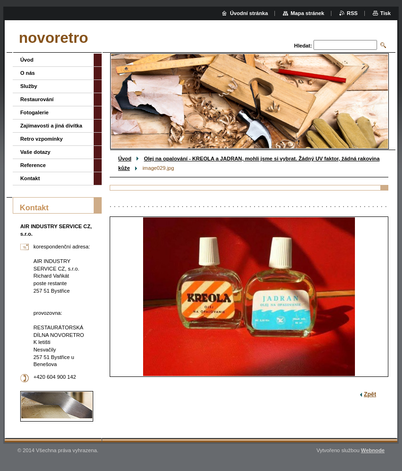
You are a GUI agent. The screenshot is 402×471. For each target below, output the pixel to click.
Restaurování (37, 99)
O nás (27, 73)
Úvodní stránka (249, 13)
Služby (28, 86)
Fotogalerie (34, 112)
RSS (352, 13)
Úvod (124, 158)
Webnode (373, 450)
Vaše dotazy (35, 152)
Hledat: (303, 45)
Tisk (385, 13)
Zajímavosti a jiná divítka (51, 125)
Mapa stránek (307, 13)
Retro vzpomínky (41, 139)
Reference (33, 165)
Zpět (370, 394)
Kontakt (30, 178)
